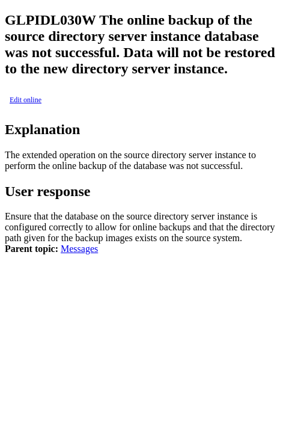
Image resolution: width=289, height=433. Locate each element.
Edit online (25, 100)
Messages (79, 249)
